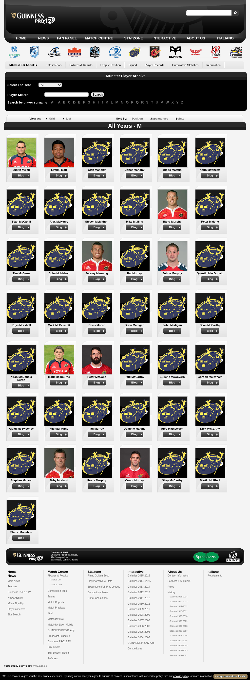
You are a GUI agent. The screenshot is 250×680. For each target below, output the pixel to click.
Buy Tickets (54, 647)
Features (13, 586)
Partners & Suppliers (179, 581)
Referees (53, 658)
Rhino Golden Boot (98, 575)
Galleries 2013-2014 (139, 586)
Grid (52, 118)
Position (137, 118)
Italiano (225, 38)
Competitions (135, 648)
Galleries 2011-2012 (139, 598)
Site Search (14, 614)
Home (21, 38)
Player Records (154, 65)
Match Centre (99, 38)
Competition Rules (98, 592)
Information (213, 65)
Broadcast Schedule (59, 636)
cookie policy (181, 676)
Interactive (164, 38)
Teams (51, 596)
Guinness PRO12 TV (19, 592)
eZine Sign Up (15, 603)
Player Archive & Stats (100, 581)
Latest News (53, 65)
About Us (196, 38)
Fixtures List (55, 579)
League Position (110, 65)
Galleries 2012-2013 (139, 592)
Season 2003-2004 (179, 645)
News (43, 38)
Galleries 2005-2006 (139, 631)
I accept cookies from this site (230, 676)
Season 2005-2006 (179, 635)
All (53, 102)
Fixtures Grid (56, 584)
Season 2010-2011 (179, 611)
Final (50, 613)
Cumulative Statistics (185, 65)
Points (179, 118)
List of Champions (98, 598)
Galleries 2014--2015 (139, 581)
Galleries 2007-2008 (139, 620)
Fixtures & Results (80, 65)
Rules (171, 586)
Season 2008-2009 (179, 621)
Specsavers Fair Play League (104, 586)
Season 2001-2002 (179, 655)
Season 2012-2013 (179, 601)
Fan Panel (67, 38)
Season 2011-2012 (179, 606)
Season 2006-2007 (179, 631)
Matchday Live (56, 619)
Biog (21, 175)
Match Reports (56, 602)
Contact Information (178, 575)
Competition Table (58, 591)
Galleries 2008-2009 (139, 614)
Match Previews (56, 607)
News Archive (15, 597)
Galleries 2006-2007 (139, 626)
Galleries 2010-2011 (139, 603)
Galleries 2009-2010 (139, 609)
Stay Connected (16, 609)
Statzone (133, 38)
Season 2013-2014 (179, 596)
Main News (14, 581)
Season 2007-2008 (179, 626)
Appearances (159, 118)
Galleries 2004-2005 (139, 637)
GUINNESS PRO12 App (61, 630)
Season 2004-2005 (179, 640)
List (68, 118)
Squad (133, 65)
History (171, 592)
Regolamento (215, 575)
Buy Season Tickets (59, 652)
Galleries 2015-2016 (139, 575)
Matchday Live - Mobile (60, 624)
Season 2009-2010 (179, 616)
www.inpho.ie (40, 666)
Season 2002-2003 (179, 650)
